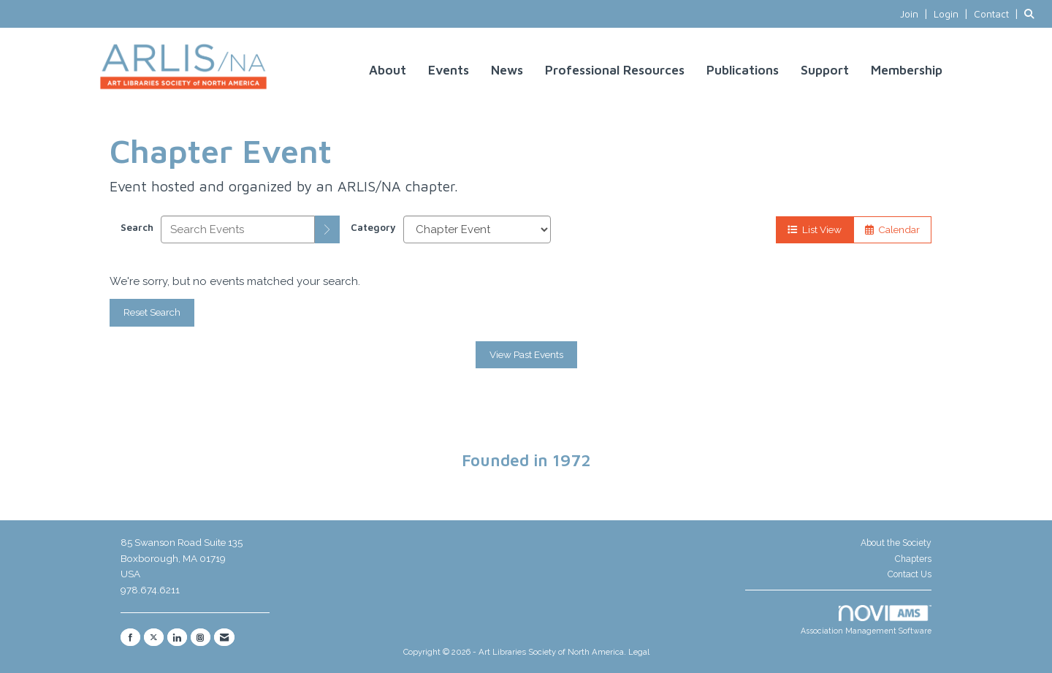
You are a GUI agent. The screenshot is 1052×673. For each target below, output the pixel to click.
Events (448, 69)
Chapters (913, 559)
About (387, 69)
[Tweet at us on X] (154, 637)
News (507, 69)
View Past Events (526, 354)
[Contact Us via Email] (224, 637)
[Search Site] (1032, 13)
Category (373, 227)
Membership (906, 69)
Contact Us (909, 574)
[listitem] (915, 13)
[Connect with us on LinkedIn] (177, 637)
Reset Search (151, 312)
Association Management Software (866, 620)
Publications (742, 69)
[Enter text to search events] (238, 229)
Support (825, 69)
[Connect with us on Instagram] (200, 637)
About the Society (896, 543)
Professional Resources (615, 69)
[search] (327, 229)
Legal (638, 652)
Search (137, 227)
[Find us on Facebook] (130, 637)
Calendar (892, 229)
